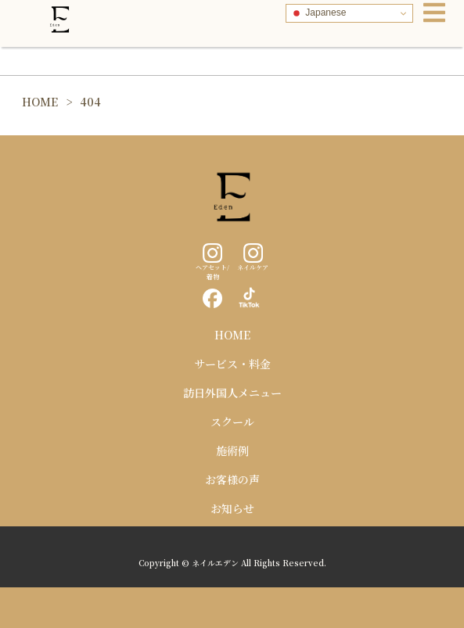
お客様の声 (232, 479)
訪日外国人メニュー (232, 392)
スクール (232, 421)
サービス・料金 (232, 363)
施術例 (232, 450)
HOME (232, 335)
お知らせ (232, 508)
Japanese (318, 13)
